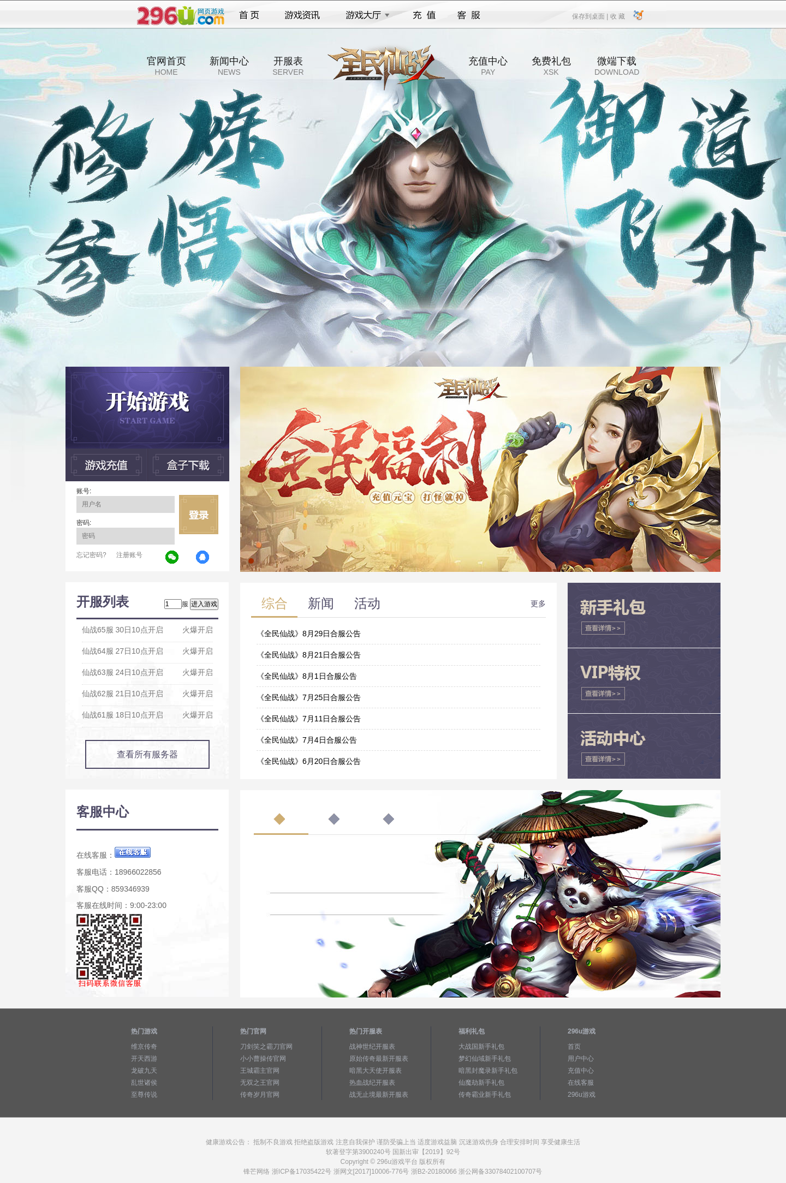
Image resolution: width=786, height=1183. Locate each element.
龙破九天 (144, 1070)
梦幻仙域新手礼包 (484, 1058)
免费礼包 (551, 66)
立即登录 (198, 514)
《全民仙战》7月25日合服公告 (309, 697)
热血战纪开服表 (372, 1082)
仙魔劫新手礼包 (481, 1082)
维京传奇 (144, 1046)
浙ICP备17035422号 (301, 1171)
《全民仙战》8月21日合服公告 (309, 654)
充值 (423, 15)
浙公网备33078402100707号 (500, 1171)
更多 (538, 603)
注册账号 (129, 555)
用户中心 (581, 1058)
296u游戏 (582, 1094)
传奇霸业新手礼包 (484, 1094)
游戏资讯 (302, 15)
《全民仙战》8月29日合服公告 (309, 633)
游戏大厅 (364, 15)
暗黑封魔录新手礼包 (487, 1070)
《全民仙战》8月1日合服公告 (307, 676)
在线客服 (581, 1082)
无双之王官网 (259, 1082)
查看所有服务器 (147, 754)
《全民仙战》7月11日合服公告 (309, 718)
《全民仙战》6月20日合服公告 (309, 761)
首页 (249, 15)
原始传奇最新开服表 (378, 1058)
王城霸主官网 (259, 1070)
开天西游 (144, 1058)
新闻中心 (229, 66)
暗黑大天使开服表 (375, 1070)
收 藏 (617, 16)
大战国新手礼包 (481, 1046)
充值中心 (488, 66)
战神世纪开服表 (372, 1046)
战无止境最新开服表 (378, 1094)
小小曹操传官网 (263, 1058)
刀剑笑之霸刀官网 (266, 1046)
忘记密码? (91, 555)
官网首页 (166, 66)
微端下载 (616, 66)
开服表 (287, 66)
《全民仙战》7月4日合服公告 (307, 740)
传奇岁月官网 (259, 1094)
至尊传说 (144, 1094)
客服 (469, 15)
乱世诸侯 (144, 1082)
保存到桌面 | (591, 16)
